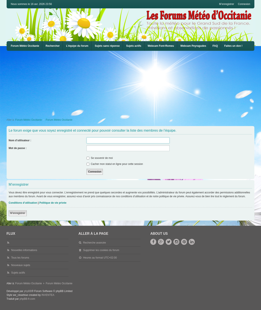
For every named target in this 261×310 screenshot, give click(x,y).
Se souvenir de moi (100, 158)
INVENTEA (47, 294)
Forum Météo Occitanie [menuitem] (25, 45)
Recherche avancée (94, 242)
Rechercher (53, 45)
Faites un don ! (233, 45)
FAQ (215, 45)
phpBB (28, 291)
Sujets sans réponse (107, 45)
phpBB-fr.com (27, 298)
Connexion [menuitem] (244, 4)
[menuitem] (161, 46)
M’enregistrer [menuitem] (226, 4)
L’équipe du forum (77, 45)
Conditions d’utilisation (23, 202)
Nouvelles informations (24, 250)
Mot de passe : (18, 148)
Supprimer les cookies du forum (101, 250)
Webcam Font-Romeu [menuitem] (161, 45)
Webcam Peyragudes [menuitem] (193, 45)
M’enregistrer (17, 213)
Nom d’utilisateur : (20, 140)
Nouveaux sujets (20, 265)
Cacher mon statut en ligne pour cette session (115, 164)
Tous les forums (20, 257)
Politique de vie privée (52, 202)
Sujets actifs (133, 45)
